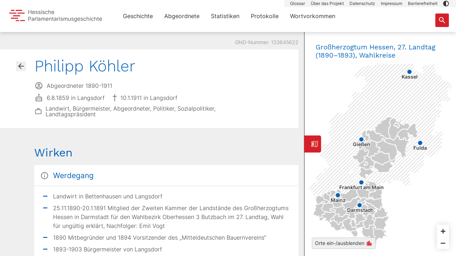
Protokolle (265, 16)
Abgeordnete (182, 16)
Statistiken (225, 16)
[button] (446, 3)
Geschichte (138, 16)
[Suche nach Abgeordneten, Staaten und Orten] (442, 20)
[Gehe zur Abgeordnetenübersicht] (21, 66)
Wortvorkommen (312, 16)
